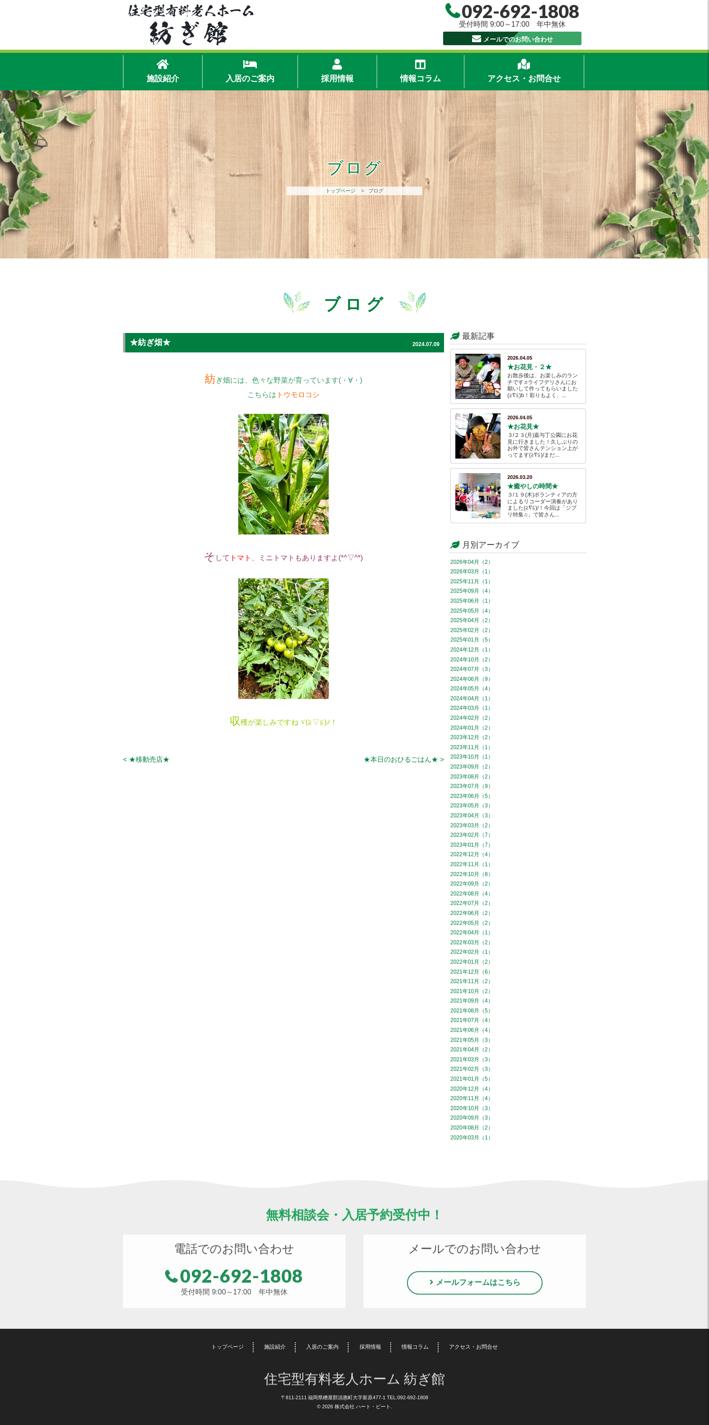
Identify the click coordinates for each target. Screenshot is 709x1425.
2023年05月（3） (471, 805)
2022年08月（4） (471, 894)
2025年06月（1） (471, 601)
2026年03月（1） (471, 571)
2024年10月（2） (471, 659)
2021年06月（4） (471, 1030)
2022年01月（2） (471, 962)
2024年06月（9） (471, 679)
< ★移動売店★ (146, 759)
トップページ (340, 190)
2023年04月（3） (471, 815)
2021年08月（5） (471, 1011)
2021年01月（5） (471, 1079)
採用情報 (337, 70)
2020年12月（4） (471, 1089)
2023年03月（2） (471, 825)
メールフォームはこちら (478, 1285)
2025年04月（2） (471, 620)
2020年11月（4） (471, 1098)
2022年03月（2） (471, 942)
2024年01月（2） (471, 728)
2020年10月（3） (471, 1108)
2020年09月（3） (471, 1118)
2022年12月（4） (471, 854)
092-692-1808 (241, 1278)
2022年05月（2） (471, 923)
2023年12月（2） (471, 737)
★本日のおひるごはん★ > (404, 759)
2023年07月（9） (471, 786)
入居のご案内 (250, 70)
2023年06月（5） (471, 796)
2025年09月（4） (471, 591)
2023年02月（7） (471, 835)
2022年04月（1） (471, 932)
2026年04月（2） (471, 562)
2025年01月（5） (471, 640)
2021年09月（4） (471, 1001)
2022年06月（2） (471, 913)
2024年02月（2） (471, 718)
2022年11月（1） (471, 864)
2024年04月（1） (471, 698)
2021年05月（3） (471, 1040)
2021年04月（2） (471, 1049)
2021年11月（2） (471, 981)
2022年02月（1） (471, 952)
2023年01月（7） (471, 845)
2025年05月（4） (471, 611)
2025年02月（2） (471, 630)
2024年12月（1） (471, 650)
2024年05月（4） (471, 688)
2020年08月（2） (471, 1128)
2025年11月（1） (471, 581)
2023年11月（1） (471, 747)
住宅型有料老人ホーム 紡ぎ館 (354, 1380)
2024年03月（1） (471, 708)
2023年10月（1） (471, 757)
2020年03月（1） (471, 1137)
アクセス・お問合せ (524, 70)
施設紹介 (162, 70)
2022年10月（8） (471, 874)
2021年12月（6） (471, 972)
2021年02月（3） (471, 1069)
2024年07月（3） (471, 669)
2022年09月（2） (471, 884)
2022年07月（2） (471, 903)
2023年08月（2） (471, 776)
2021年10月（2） (471, 991)
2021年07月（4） (471, 1020)
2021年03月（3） (471, 1059)
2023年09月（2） (471, 767)
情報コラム (420, 70)
